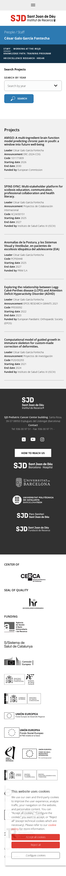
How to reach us (33, 453)
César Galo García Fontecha (26, 38)
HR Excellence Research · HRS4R (24, 58)
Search (22, 98)
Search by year (15, 77)
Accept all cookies (36, 837)
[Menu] (33, 5)
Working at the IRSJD (27, 48)
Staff (21, 32)
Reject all (36, 844)
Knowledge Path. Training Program (27, 53)
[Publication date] (33, 85)
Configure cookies (36, 855)
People (9, 32)
